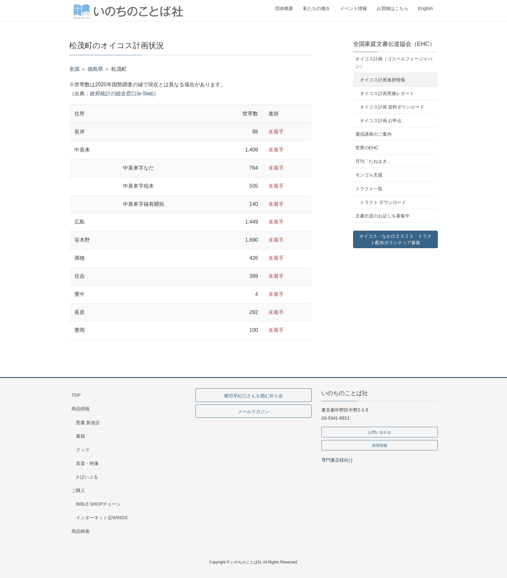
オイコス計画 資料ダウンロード (392, 107)
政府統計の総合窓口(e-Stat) (122, 93)
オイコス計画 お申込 (381, 120)
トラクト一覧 (369, 188)
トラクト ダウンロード (383, 202)
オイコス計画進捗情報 (382, 79)
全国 (74, 69)
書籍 (80, 436)
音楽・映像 (87, 463)
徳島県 (95, 69)
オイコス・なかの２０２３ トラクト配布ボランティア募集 (395, 239)
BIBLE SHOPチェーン (98, 504)
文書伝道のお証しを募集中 (382, 215)
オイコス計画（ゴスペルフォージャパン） (393, 62)
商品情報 (80, 408)
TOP (76, 395)
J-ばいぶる (87, 476)
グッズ (83, 449)
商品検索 (80, 531)
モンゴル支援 (369, 174)
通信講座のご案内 (373, 134)
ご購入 (78, 490)
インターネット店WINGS (101, 517)
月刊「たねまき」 (373, 161)
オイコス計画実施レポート (387, 93)
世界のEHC (367, 147)
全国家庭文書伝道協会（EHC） (394, 44)
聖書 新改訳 (88, 422)
